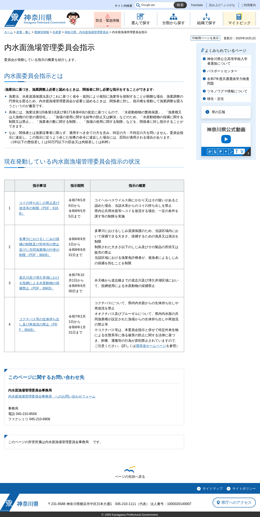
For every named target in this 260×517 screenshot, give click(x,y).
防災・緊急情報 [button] (107, 20)
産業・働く (23, 32)
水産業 (56, 32)
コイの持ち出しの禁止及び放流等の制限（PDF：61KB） (39, 208)
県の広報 (218, 112)
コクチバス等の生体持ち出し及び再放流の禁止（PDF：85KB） (39, 324)
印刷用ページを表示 (205, 38)
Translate (197, 5)
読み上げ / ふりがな (222, 5)
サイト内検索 (123, 5)
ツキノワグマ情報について (227, 91)
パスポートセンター (222, 71)
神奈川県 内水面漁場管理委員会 (87, 32)
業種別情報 (41, 32)
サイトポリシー (244, 488)
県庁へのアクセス (236, 502)
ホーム (8, 32)
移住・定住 (215, 99)
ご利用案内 (248, 5)
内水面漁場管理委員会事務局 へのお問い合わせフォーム (51, 396)
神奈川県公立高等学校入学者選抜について (227, 61)
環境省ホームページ (151, 346)
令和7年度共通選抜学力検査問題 (228, 81)
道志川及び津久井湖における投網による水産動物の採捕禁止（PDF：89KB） (39, 283)
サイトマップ (213, 488)
